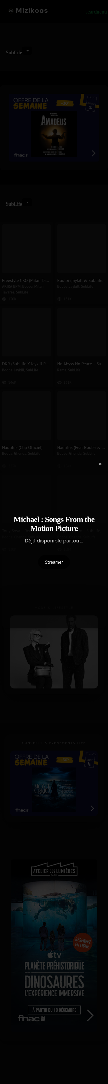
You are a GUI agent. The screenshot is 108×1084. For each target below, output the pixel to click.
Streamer (54, 562)
